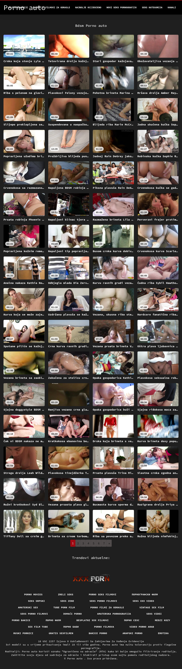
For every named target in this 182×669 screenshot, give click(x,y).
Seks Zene (67, 601)
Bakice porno (98, 633)
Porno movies (33, 594)
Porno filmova (104, 626)
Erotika (163, 633)
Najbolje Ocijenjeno (88, 7)
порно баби (71, 626)
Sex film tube (38, 626)
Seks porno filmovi (103, 601)
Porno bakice (21, 620)
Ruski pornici (23, 633)
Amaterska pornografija (114, 613)
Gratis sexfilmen (61, 633)
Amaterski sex (28, 607)
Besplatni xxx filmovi (92, 620)
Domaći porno (72, 613)
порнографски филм (145, 594)
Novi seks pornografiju (122, 7)
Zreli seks (65, 594)
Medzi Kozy (162, 620)
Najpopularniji (18, 7)
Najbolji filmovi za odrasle (51, 7)
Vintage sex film (151, 607)
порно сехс (132, 620)
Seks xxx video (143, 601)
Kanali (172, 7)
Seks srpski (36, 601)
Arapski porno (133, 633)
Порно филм (53, 620)
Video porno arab (142, 626)
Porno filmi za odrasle (107, 607)
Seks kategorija (152, 7)
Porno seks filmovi (102, 594)
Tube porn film (64, 607)
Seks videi (154, 613)
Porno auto (75, 658)
